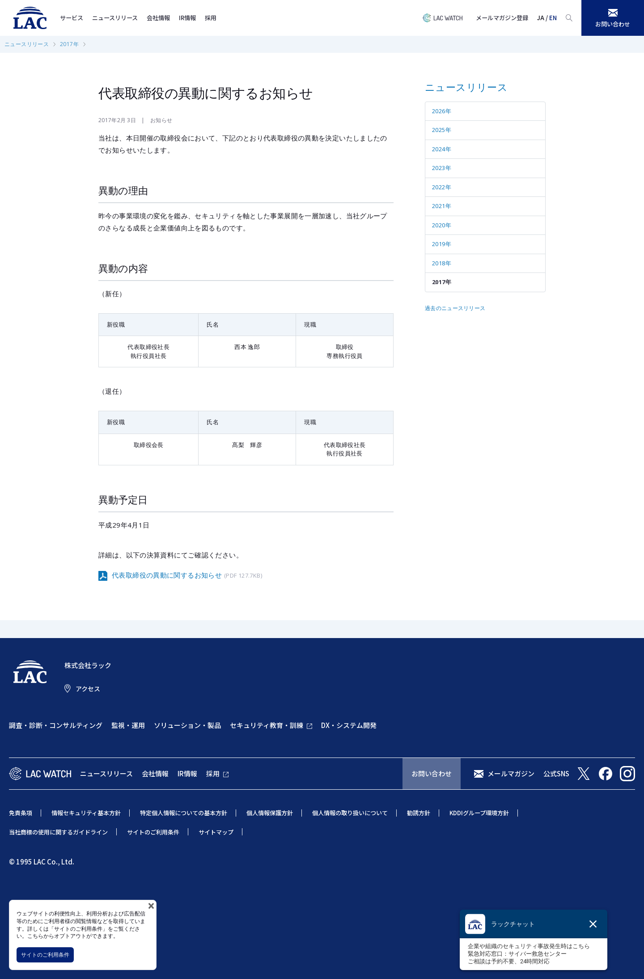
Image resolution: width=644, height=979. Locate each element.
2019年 (441, 244)
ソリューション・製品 (187, 725)
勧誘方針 (418, 813)
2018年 (441, 263)
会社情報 (158, 17)
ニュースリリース (115, 17)
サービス (71, 17)
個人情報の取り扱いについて (350, 813)
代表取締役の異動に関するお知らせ (187, 575)
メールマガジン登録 (502, 17)
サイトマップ (216, 832)
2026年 (441, 111)
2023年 (441, 168)
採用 (210, 17)
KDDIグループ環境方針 (479, 813)
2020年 (441, 225)
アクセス (88, 688)
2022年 (441, 187)
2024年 (441, 149)
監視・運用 (128, 725)
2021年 (441, 206)
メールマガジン (510, 773)
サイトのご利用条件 (45, 954)
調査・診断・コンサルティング (55, 725)
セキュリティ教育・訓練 (266, 725)
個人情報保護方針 (269, 813)
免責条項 (20, 813)
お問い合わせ (431, 773)
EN (553, 17)
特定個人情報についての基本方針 (183, 813)
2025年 (441, 130)
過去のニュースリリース (455, 308)
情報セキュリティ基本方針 (86, 813)
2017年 (69, 44)
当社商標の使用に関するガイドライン (58, 832)
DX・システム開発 (349, 725)
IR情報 (187, 17)
